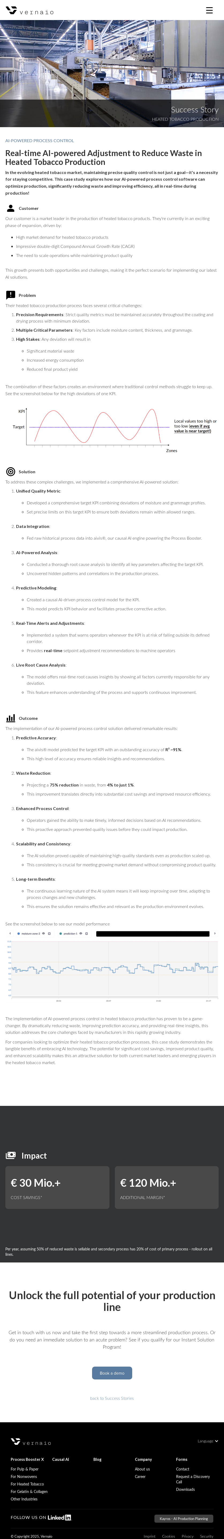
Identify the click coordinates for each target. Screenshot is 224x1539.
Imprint (149, 1536)
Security (206, 1536)
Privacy (187, 1536)
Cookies (168, 1536)
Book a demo (112, 1373)
